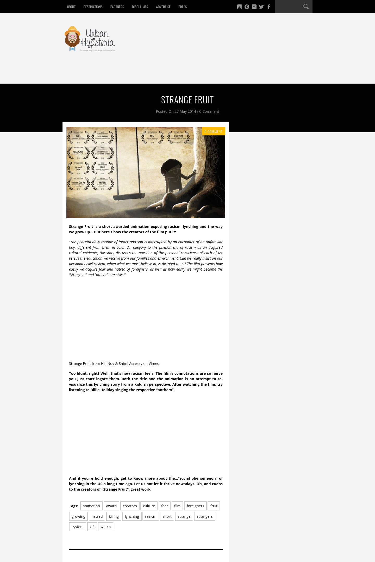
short (166, 516)
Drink (111, 73)
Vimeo (154, 363)
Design (154, 73)
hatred (97, 516)
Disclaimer (140, 6)
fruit (213, 505)
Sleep (132, 73)
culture (149, 505)
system (78, 526)
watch (106, 526)
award (111, 505)
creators (130, 505)
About (71, 6)
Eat (93, 73)
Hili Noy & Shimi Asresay (121, 363)
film (177, 505)
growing (78, 516)
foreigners (195, 505)
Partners (117, 6)
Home (74, 73)
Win (200, 73)
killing (114, 516)
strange (184, 516)
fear (164, 505)
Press (182, 6)
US (92, 526)
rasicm (150, 516)
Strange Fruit (80, 363)
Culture (178, 73)
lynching (132, 516)
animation (91, 505)
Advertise (163, 6)
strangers (205, 516)
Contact (222, 73)
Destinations (92, 6)
